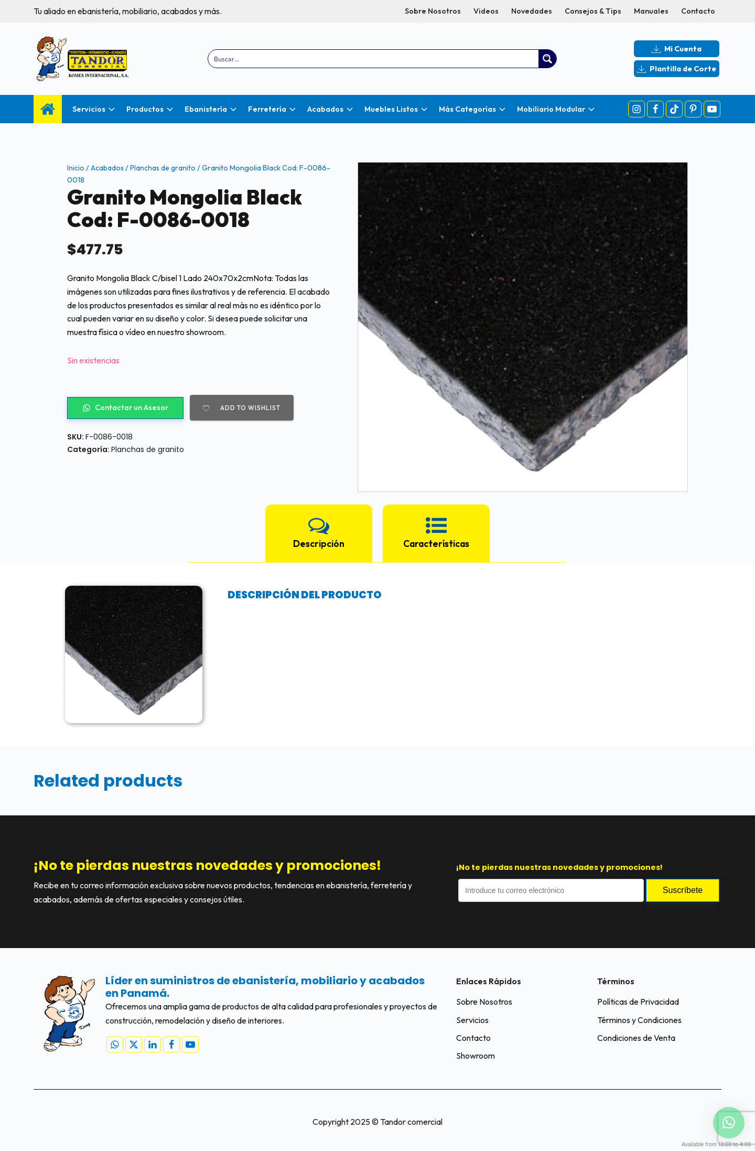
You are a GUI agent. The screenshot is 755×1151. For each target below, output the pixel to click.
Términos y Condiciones (639, 1020)
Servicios (472, 1020)
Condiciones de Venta (636, 1038)
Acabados (108, 168)
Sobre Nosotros (433, 11)
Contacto (698, 11)
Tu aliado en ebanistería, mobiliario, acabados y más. (128, 11)
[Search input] (374, 58)
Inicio (75, 168)
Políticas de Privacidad (638, 1001)
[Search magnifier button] (547, 59)
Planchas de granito (164, 168)
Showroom (475, 1056)
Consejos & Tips (593, 11)
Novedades (531, 11)
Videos (486, 11)
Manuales (651, 11)
